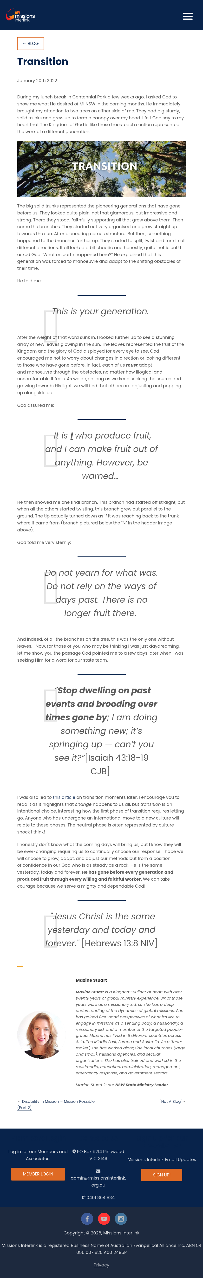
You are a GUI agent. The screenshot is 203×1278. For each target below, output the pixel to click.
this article (64, 797)
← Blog (30, 44)
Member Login (37, 1174)
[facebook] (87, 1219)
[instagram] (121, 1219)
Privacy (101, 1265)
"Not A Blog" (171, 1101)
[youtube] (104, 1219)
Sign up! (162, 1175)
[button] (188, 15)
